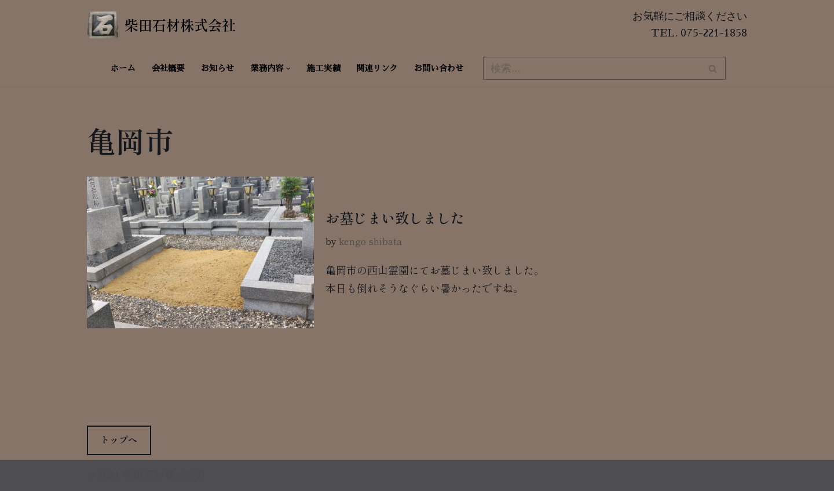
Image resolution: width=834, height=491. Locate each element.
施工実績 (324, 68)
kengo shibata (370, 241)
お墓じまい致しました (394, 217)
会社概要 (168, 68)
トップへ (118, 439)
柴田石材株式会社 (164, 475)
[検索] (591, 68)
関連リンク (377, 68)
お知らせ (218, 68)
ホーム (123, 68)
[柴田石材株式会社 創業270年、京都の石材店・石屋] (161, 24)
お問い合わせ (439, 68)
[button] (288, 69)
